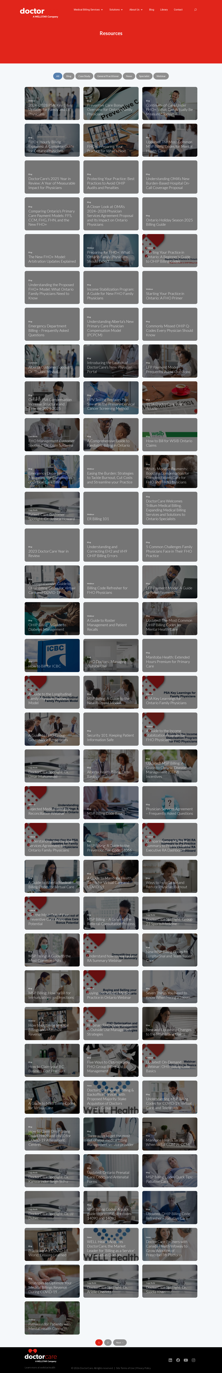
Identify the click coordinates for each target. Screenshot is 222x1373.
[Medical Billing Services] (88, 9)
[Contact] (178, 9)
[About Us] (136, 9)
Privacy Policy (143, 1368)
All (57, 76)
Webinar (161, 76)
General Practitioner (108, 76)
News (129, 76)
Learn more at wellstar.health (40, 1367)
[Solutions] (116, 9)
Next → (120, 1342)
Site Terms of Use (125, 1368)
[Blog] (151, 9)
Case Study (84, 76)
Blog (68, 76)
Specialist (144, 76)
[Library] (164, 9)
